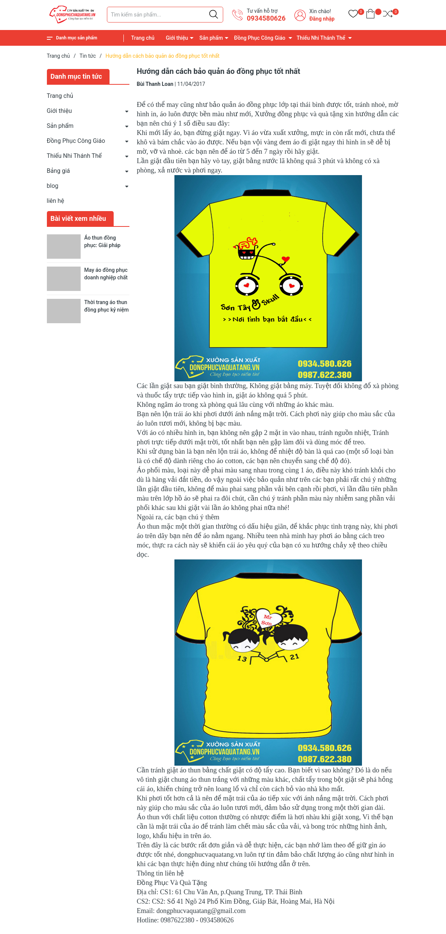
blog (53, 185)
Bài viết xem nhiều (78, 218)
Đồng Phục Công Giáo (259, 38)
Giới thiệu (177, 38)
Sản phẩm (211, 38)
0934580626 (266, 18)
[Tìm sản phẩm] (165, 14)
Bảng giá (58, 170)
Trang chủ (143, 38)
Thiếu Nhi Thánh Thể (321, 38)
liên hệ (55, 200)
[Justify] (214, 14)
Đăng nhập (322, 19)
